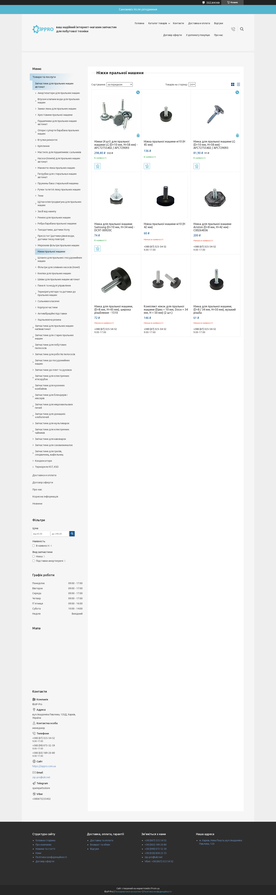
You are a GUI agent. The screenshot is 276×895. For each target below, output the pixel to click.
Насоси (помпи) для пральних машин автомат (59, 160)
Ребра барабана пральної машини (57, 223)
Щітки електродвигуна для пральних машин (59, 203)
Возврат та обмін (100, 844)
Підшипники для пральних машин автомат (57, 123)
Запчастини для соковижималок (54, 445)
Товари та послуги (44, 76)
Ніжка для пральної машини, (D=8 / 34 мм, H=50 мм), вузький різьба (214, 309)
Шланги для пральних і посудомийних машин (60, 259)
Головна (139, 23)
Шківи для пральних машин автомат (59, 279)
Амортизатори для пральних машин (59, 93)
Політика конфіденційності (51, 857)
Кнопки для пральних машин (54, 273)
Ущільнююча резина (49, 319)
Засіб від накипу (47, 211)
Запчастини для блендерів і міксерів (51, 397)
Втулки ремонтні (47, 139)
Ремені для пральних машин (54, 217)
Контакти (178, 23)
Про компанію (43, 844)
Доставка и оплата (199, 23)
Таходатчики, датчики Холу (54, 229)
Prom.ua (155, 888)
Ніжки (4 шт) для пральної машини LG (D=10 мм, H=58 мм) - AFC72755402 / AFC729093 (116, 144)
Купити (97, 166)
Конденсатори (43, 460)
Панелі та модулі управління (54, 285)
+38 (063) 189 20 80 (156, 844)
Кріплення (43, 146)
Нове (38, 853)
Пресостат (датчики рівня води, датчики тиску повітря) (56, 237)
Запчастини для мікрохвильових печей (54, 406)
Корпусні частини (48, 307)
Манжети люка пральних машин (56, 167)
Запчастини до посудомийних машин (52, 362)
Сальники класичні (48, 301)
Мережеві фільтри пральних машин (58, 245)
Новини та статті (45, 848)
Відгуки (218, 23)
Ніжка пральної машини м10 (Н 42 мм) (164, 225)
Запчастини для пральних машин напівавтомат (54, 327)
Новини (37, 503)
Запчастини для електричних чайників (52, 431)
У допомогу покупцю (198, 35)
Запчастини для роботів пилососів (55, 354)
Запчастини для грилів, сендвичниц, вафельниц (49, 453)
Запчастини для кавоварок (50, 439)
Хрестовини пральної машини (55, 114)
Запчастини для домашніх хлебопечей (50, 416)
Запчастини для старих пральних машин (54, 337)
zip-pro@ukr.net (41, 777)
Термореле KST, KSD (47, 466)
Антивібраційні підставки (52, 313)
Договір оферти (172, 35)
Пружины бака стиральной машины (58, 183)
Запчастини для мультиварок (52, 423)
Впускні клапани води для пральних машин (59, 101)
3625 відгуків (212, 2)
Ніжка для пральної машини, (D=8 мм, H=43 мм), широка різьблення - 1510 (113, 309)
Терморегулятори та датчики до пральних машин (57, 293)
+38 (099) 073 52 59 (156, 848)
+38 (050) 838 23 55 (156, 853)
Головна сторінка (45, 840)
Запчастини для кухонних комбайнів (50, 387)
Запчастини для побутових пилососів (50, 346)
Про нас (218, 35)
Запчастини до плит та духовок (53, 369)
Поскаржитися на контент (128, 891)
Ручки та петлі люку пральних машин (59, 189)
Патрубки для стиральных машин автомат (57, 175)
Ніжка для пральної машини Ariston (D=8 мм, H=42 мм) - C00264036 (212, 227)
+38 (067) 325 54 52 (156, 840)
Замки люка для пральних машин (57, 108)
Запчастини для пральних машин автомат (54, 85)
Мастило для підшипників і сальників (59, 152)
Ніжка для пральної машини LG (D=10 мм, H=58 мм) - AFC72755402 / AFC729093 (214, 144)
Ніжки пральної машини (51, 251)
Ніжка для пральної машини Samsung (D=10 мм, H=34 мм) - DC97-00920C (114, 227)
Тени (40, 195)
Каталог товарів (157, 23)
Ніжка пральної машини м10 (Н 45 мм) (164, 143)
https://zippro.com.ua (44, 766)
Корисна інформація (45, 496)
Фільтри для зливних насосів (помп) (59, 267)
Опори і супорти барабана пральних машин (58, 132)
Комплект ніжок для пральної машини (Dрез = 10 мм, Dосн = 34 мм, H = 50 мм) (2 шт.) (166, 309)
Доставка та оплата (101, 840)
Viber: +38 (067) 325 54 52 (159, 861)
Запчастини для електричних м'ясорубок (52, 377)
